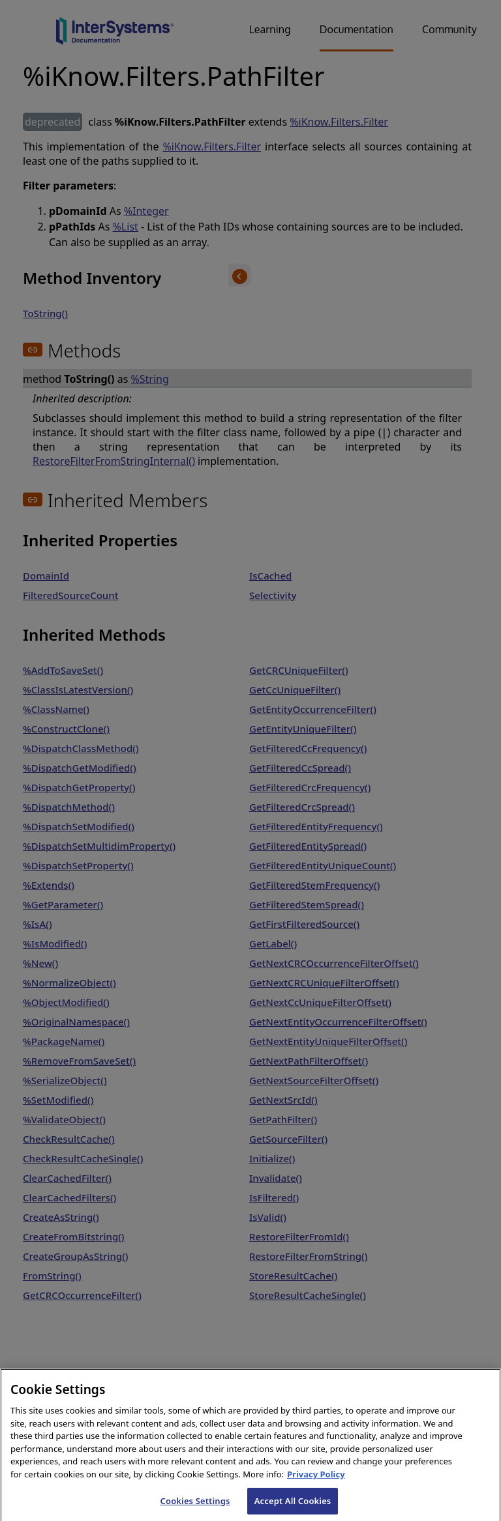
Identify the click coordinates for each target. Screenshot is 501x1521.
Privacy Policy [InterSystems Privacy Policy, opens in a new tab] (316, 1480)
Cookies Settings (195, 1507)
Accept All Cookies (292, 1507)
